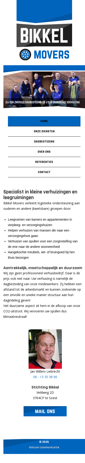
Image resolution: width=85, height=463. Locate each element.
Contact (44, 172)
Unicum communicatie (44, 447)
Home (44, 121)
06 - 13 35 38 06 (45, 377)
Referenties (44, 162)
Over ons (44, 152)
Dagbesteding (44, 142)
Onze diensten (44, 131)
